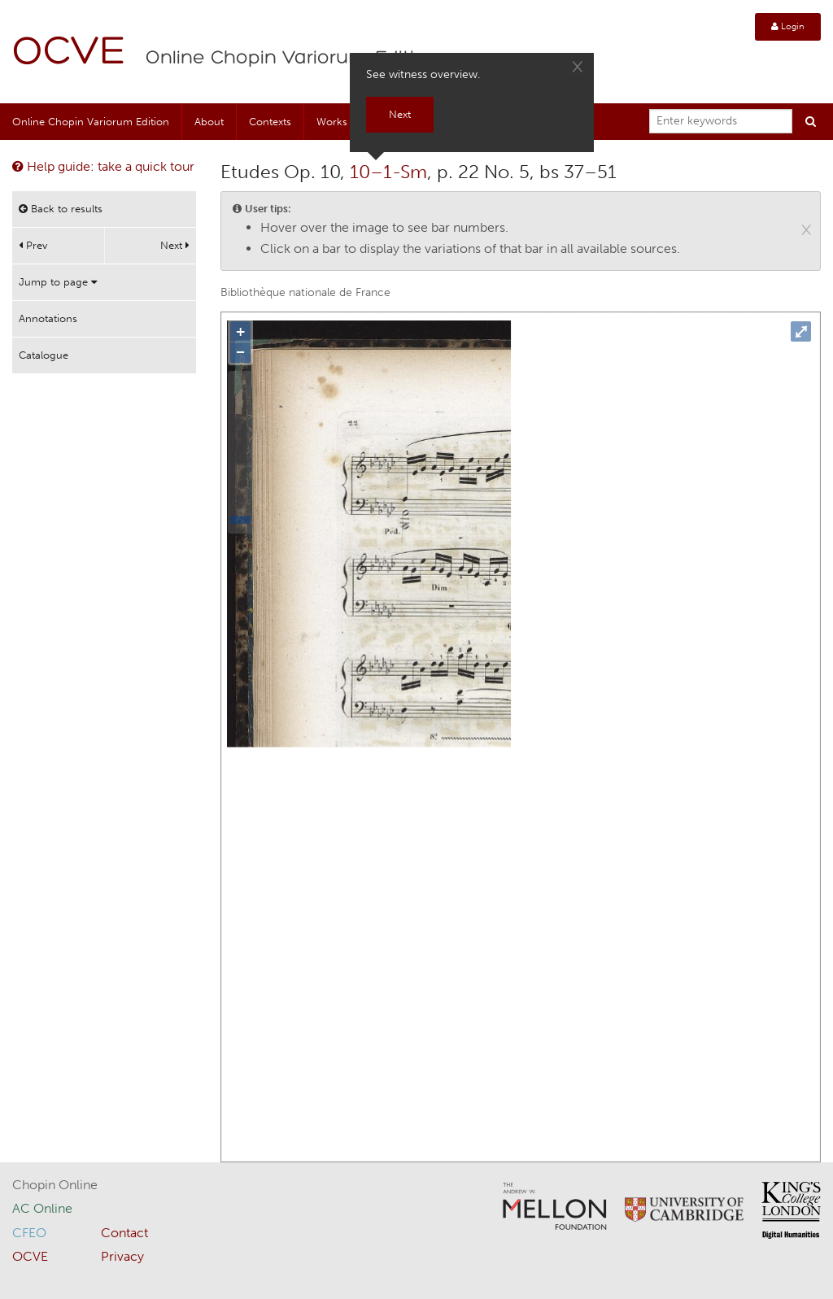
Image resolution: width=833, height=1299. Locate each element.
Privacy (122, 1256)
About (209, 122)
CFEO (29, 1232)
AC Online (42, 1208)
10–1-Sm (388, 171)
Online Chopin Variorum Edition (292, 58)
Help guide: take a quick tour (103, 166)
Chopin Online (55, 1184)
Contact (124, 1232)
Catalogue (43, 355)
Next (175, 245)
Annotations (48, 318)
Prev (33, 245)
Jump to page (58, 282)
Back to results (60, 209)
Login (788, 26)
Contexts (270, 122)
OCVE (69, 53)
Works (331, 122)
